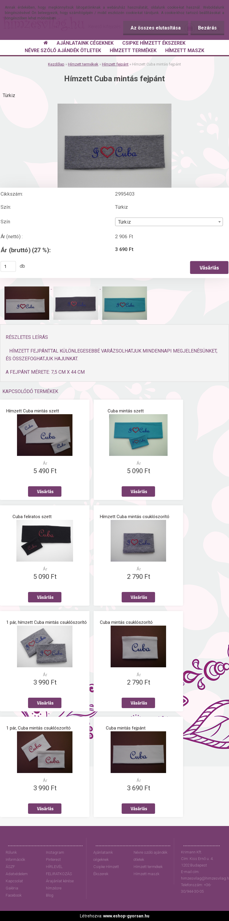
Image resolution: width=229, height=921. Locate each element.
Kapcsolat (14, 881)
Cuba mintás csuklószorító (126, 622)
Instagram (55, 852)
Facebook (13, 895)
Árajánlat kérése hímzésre (60, 884)
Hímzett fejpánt (115, 64)
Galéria (12, 888)
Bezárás (207, 28)
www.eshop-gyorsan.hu (126, 916)
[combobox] (169, 221)
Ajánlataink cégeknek (103, 856)
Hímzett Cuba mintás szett (32, 411)
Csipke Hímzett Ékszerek (106, 870)
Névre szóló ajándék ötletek (150, 856)
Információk (15, 859)
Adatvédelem (17, 874)
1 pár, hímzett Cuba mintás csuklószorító (46, 622)
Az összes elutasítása (156, 28)
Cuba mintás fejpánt (126, 728)
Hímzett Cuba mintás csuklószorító (134, 516)
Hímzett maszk (146, 874)
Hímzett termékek (83, 64)
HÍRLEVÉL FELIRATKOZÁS (59, 870)
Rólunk (11, 852)
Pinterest (53, 859)
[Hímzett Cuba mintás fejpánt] (114, 106)
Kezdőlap (56, 64)
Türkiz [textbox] (124, 222)
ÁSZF (10, 866)
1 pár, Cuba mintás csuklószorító (38, 728)
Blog (49, 895)
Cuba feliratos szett (32, 516)
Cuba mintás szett (126, 411)
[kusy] (8, 266)
